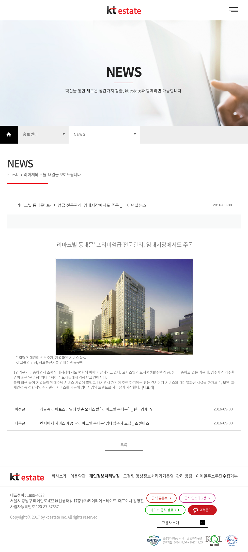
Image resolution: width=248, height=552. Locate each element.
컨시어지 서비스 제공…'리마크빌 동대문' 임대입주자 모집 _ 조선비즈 (94, 423)
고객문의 (202, 510)
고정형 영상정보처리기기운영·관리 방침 (157, 476)
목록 (124, 445)
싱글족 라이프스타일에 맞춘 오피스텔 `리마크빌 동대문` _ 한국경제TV (96, 409)
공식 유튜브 (161, 498)
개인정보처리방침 (104, 476)
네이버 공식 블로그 (165, 510)
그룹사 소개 (170, 523)
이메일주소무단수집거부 (217, 476)
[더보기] (148, 387)
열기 (43, 135)
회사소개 (59, 476)
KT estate (124, 10)
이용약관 (78, 476)
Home (9, 135)
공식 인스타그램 (197, 498)
